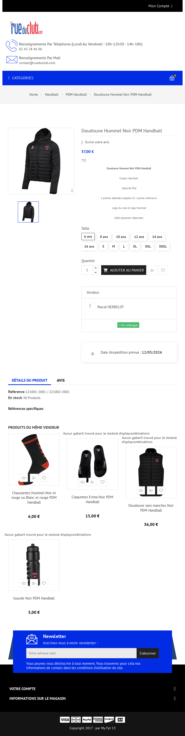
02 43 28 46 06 (30, 49)
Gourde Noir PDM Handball (33, 598)
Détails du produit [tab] (29, 380)
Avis (61, 380)
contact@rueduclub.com (37, 63)
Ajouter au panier (123, 270)
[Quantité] (87, 270)
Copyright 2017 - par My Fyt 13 (93, 728)
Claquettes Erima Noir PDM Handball (92, 499)
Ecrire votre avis (95, 142)
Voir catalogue (128, 325)
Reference (16, 392)
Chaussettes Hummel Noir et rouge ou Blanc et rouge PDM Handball (34, 498)
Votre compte (22, 688)
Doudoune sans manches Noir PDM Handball (151, 508)
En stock (15, 398)
